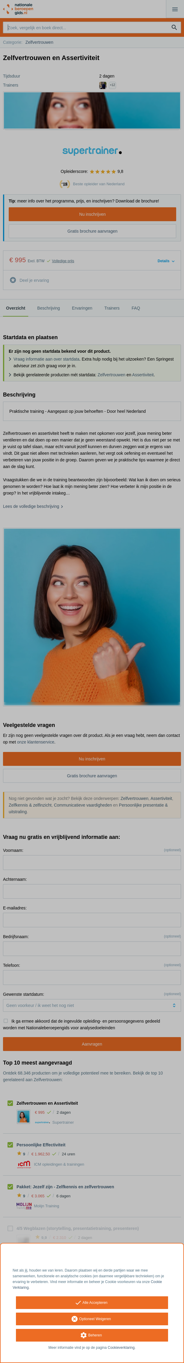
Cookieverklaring (121, 1347)
